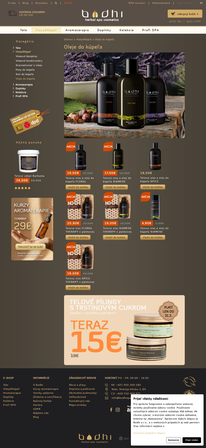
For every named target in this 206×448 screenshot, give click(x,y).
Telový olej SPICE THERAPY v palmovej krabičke (80, 282)
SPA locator (137, 2)
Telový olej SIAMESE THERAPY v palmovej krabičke (117, 232)
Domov (68, 39)
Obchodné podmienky (83, 392)
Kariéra (37, 404)
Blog (26, 2)
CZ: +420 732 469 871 (126, 393)
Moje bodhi (184, 2)
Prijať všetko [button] (191, 440)
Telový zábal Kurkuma (29, 175)
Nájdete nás (41, 412)
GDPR (36, 408)
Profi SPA (150, 30)
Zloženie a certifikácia (47, 396)
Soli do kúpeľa (25, 74)
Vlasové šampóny (26, 56)
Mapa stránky (77, 404)
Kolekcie (127, 30)
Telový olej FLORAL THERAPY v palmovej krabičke (80, 232)
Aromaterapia (77, 30)
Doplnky (104, 30)
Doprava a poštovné (82, 388)
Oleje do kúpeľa (104, 39)
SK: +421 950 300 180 (126, 384)
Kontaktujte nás (79, 400)
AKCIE (68, 2)
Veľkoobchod (161, 2)
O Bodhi (38, 384)
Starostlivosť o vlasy (29, 65)
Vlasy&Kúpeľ (46, 30)
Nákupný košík (187, 14)
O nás (12, 2)
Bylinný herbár (42, 400)
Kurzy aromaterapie (45, 388)
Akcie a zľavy (77, 384)
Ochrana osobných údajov (149, 433)
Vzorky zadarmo (43, 392)
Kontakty (41, 2)
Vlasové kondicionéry (29, 60)
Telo (23, 30)
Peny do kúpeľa (25, 69)
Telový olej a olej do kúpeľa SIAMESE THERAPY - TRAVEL (154, 232)
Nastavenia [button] (173, 440)
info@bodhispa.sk (123, 397)
